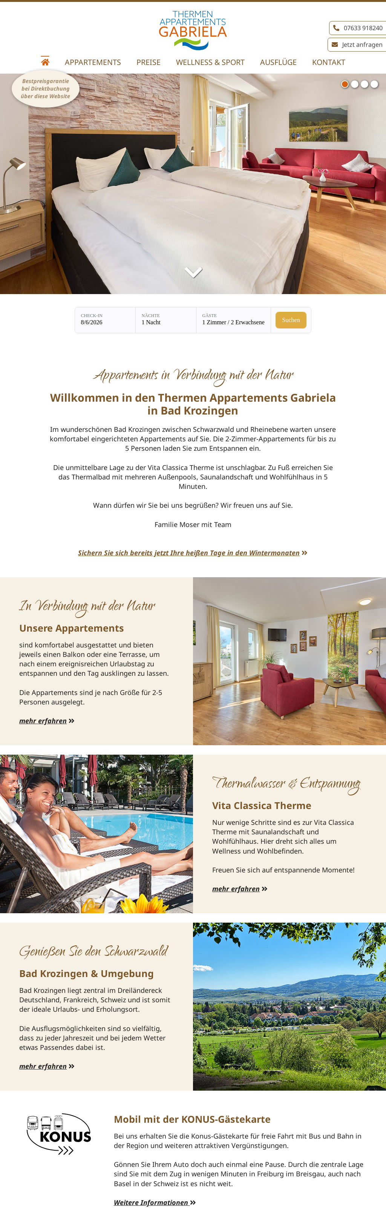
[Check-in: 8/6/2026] (105, 320)
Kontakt (328, 62)
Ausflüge (278, 62)
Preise (148, 62)
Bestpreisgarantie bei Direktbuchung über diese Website (45, 88)
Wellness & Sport (210, 62)
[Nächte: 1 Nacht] (166, 320)
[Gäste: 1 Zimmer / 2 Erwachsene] (233, 320)
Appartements (93, 62)
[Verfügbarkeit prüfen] (291, 320)
